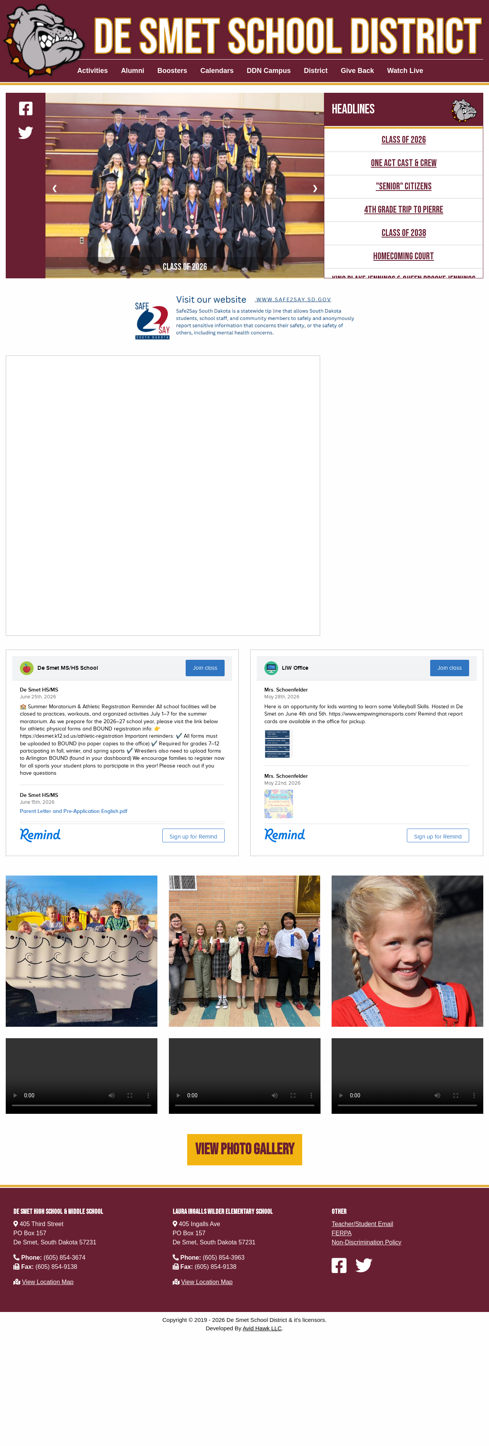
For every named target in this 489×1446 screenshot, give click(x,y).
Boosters (172, 70)
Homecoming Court (403, 256)
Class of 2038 (404, 233)
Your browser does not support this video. (81, 1076)
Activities (92, 70)
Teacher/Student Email (362, 1224)
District (316, 70)
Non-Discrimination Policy (366, 1242)
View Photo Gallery (244, 1150)
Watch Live (405, 70)
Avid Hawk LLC (262, 1328)
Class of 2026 (404, 140)
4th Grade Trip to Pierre (403, 210)
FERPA (341, 1233)
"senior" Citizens (404, 186)
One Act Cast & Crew (404, 163)
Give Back (357, 70)
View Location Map (47, 1282)
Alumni (132, 70)
